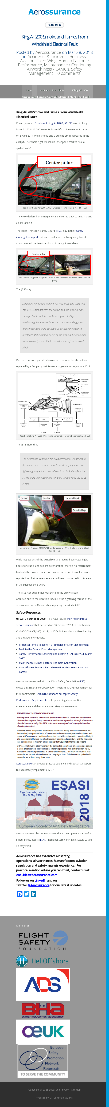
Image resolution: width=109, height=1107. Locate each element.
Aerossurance (48, 52)
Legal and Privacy (59, 1089)
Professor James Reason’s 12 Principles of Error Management (54, 644)
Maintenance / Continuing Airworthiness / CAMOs (59, 67)
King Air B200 (55, 123)
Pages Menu (54, 24)
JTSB (59, 230)
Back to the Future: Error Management (41, 649)
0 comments (68, 73)
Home (28, 90)
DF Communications (61, 1097)
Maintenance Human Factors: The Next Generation (48, 662)
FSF (82, 681)
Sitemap (76, 1089)
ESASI (43, 839)
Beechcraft (41, 123)
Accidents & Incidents (48, 56)
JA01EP (68, 123)
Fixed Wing (46, 60)
